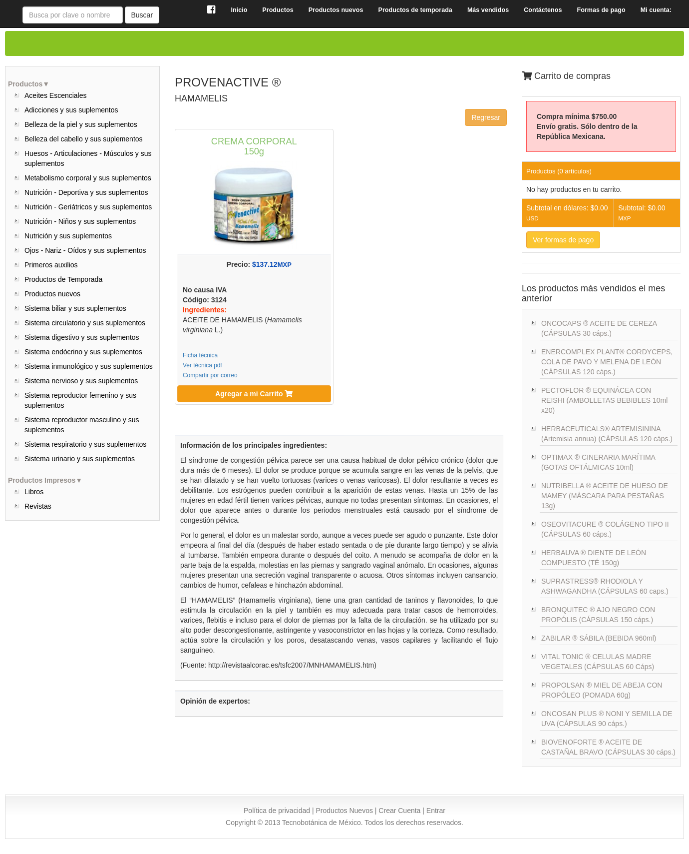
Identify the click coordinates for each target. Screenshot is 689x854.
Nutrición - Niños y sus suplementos (80, 221)
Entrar (435, 811)
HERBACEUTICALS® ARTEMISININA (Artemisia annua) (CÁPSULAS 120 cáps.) (607, 434)
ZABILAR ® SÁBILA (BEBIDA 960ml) (599, 638)
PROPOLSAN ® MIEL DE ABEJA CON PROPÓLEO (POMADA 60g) (601, 690)
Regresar (485, 117)
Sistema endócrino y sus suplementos (83, 352)
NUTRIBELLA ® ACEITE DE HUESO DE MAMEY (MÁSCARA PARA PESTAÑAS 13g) (604, 496)
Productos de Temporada (63, 279)
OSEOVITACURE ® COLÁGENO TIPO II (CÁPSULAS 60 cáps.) (605, 529)
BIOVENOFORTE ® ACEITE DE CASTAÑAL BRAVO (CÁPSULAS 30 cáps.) (608, 747)
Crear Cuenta (399, 811)
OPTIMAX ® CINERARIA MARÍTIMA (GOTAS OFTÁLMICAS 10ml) (598, 462)
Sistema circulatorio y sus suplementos (84, 323)
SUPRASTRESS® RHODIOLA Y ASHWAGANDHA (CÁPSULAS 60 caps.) (605, 586)
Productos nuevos (52, 294)
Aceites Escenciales (55, 95)
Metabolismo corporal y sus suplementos (87, 178)
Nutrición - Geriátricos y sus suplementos (88, 207)
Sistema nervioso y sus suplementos (81, 381)
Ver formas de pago (563, 240)
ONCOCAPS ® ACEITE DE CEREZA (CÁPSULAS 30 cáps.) (599, 328)
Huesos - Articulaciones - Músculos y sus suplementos (87, 158)
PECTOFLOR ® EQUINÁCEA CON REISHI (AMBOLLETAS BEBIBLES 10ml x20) (604, 400)
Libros (33, 492)
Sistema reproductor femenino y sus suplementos (80, 400)
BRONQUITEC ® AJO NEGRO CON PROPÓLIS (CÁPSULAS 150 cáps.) (598, 615)
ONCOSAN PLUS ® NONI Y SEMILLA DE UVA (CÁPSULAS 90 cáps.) (607, 719)
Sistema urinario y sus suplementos (79, 459)
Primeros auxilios (51, 265)
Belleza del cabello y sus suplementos (83, 139)
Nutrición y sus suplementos (68, 236)
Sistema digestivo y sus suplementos (81, 337)
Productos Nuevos (344, 811)
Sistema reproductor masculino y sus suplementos (81, 425)
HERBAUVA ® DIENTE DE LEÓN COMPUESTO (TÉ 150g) (593, 558)
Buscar (142, 15)
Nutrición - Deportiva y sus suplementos (86, 192)
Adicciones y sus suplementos (71, 110)
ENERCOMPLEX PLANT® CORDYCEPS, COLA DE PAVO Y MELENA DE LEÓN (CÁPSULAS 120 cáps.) (607, 362)
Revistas (37, 506)
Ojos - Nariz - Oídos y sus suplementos (85, 250)
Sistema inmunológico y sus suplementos (88, 366)
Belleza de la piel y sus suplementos (80, 124)
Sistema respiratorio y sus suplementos (85, 444)
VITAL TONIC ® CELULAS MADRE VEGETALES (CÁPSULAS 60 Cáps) (597, 662)
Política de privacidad (277, 811)
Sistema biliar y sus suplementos (75, 308)
